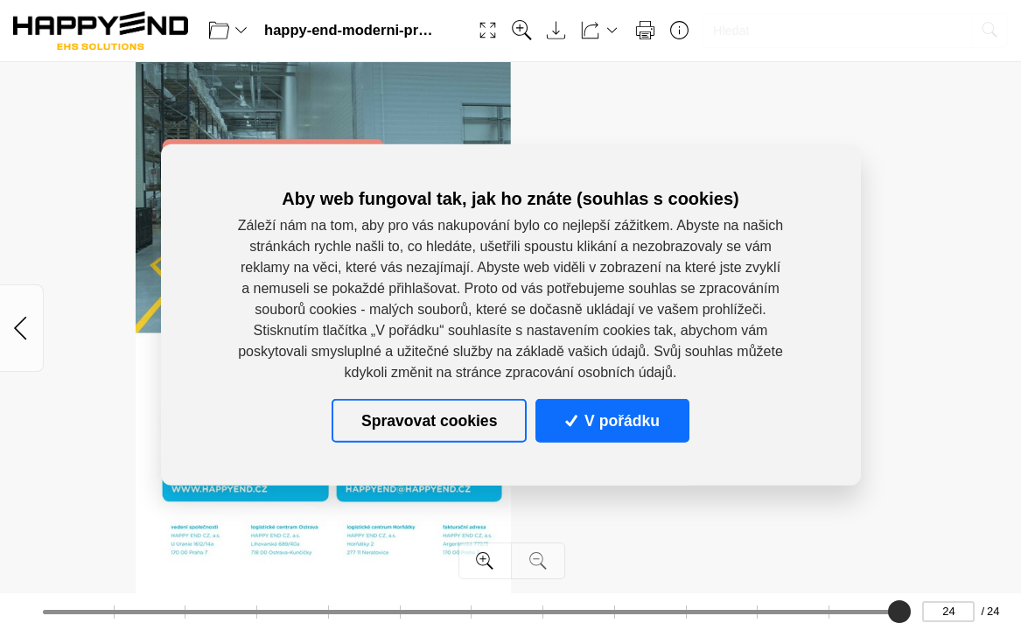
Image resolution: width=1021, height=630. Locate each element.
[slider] (899, 611)
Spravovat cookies (429, 421)
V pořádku (612, 421)
